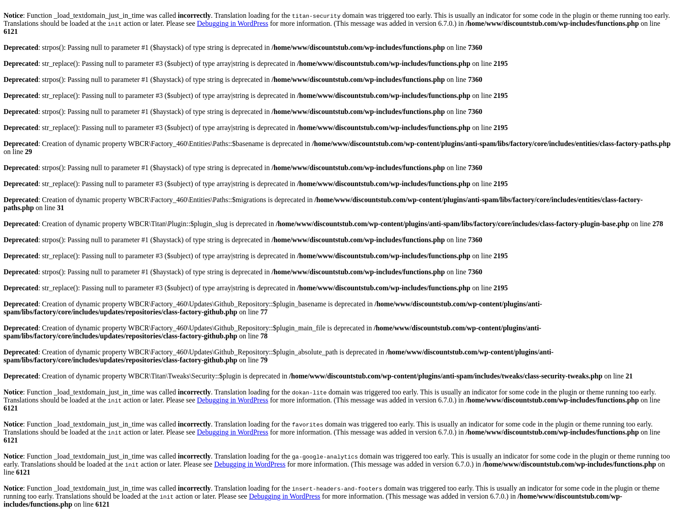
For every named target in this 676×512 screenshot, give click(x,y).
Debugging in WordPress (232, 23)
